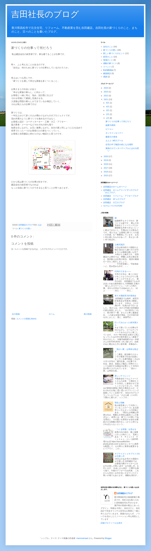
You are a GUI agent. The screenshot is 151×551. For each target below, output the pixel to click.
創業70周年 (111, 125)
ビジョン (109, 129)
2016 (106, 172)
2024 (106, 88)
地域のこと (108, 60)
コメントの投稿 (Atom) (26, 319)
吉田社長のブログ (45, 14)
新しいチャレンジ (122, 376)
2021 (106, 99)
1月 (108, 118)
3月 (108, 110)
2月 (108, 114)
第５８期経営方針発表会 (125, 296)
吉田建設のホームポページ (115, 187)
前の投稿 (88, 314)
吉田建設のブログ (125, 493)
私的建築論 (108, 70)
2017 (106, 168)
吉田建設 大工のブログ (114, 202)
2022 (106, 95)
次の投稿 (16, 314)
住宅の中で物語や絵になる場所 (119, 144)
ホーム (52, 314)
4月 (108, 106)
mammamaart (82, 538)
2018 (106, 164)
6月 (108, 103)
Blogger (108, 538)
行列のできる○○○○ (123, 271)
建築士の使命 (111, 137)
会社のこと (108, 46)
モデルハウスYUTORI (112, 206)
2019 (106, 160)
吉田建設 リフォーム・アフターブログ (120, 196)
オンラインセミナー (114, 133)
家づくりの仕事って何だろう (118, 121)
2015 (106, 175)
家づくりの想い (25, 229)
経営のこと (108, 57)
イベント (107, 67)
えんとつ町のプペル (114, 140)
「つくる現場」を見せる (125, 429)
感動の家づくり (110, 63)
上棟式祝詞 (119, 244)
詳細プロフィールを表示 (111, 523)
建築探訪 (107, 73)
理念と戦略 (119, 402)
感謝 (105, 77)
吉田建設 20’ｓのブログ (114, 199)
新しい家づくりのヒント (114, 53)
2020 (106, 156)
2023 (106, 92)
